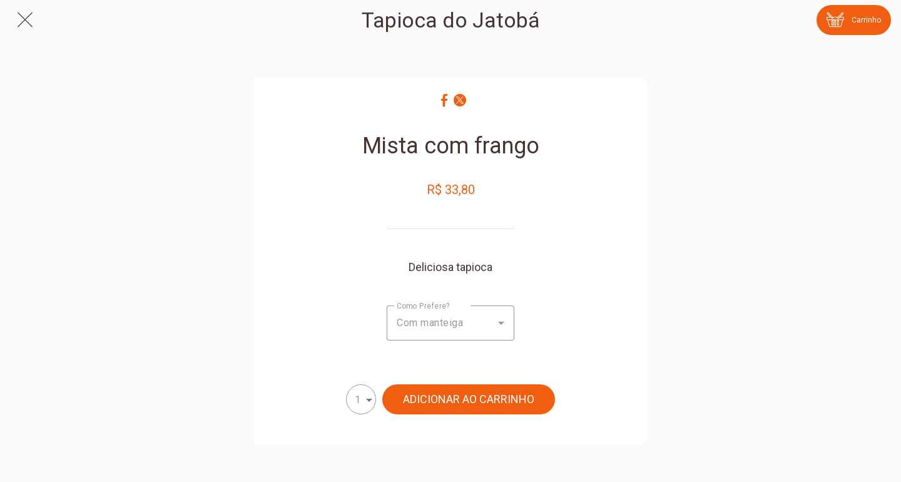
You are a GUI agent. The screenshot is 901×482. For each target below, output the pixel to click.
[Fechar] (25, 20)
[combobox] (450, 323)
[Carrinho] (854, 20)
